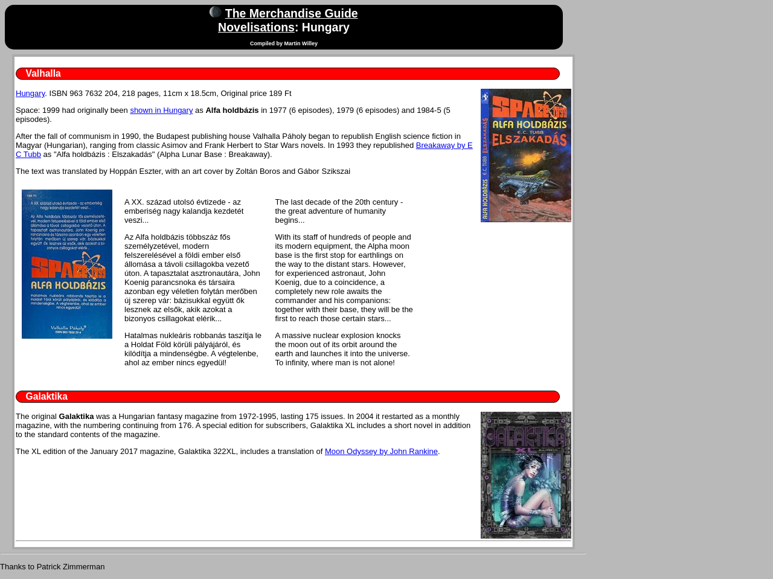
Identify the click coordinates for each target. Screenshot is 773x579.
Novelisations (256, 27)
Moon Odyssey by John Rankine (381, 451)
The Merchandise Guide (291, 13)
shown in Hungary (161, 110)
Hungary (30, 93)
